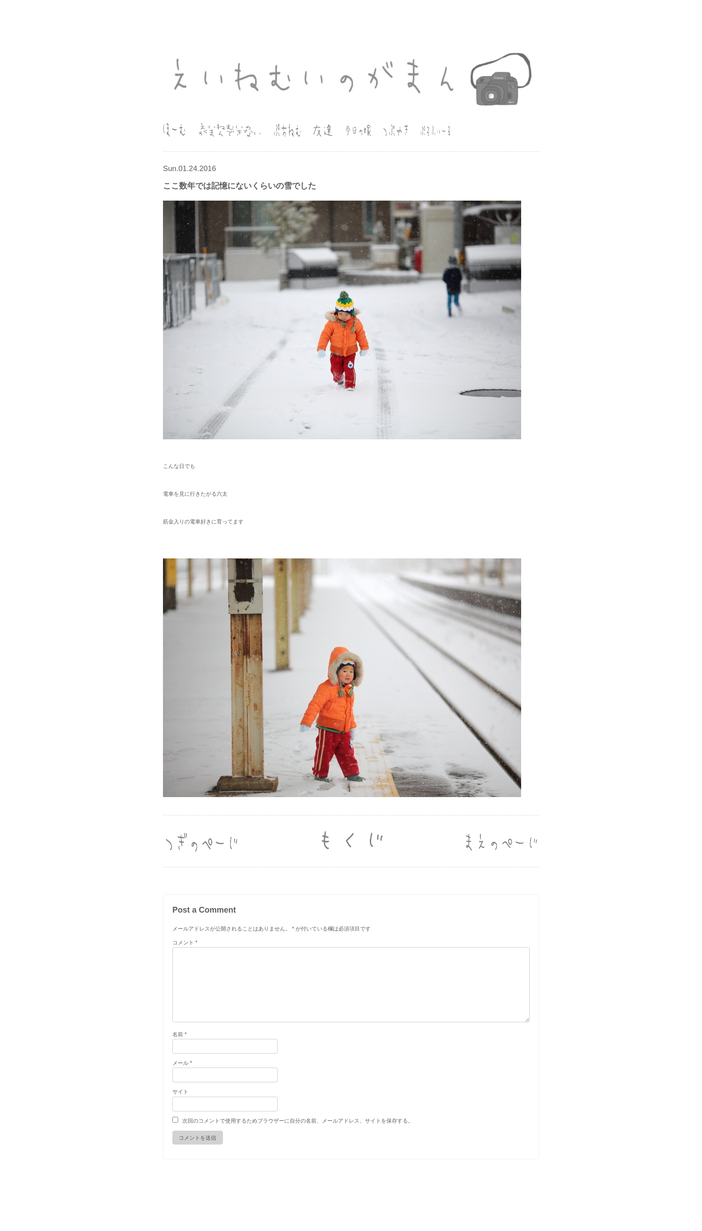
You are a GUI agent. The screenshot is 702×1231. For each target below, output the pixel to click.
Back (201, 841)
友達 (323, 130)
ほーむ (174, 130)
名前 (179, 1034)
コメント (184, 942)
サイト (180, 1092)
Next (501, 841)
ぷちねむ (287, 130)
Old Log (351, 841)
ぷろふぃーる (435, 130)
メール (182, 1063)
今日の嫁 (358, 130)
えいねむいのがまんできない (229, 130)
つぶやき (395, 130)
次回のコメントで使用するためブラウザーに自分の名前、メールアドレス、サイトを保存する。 (297, 1121)
